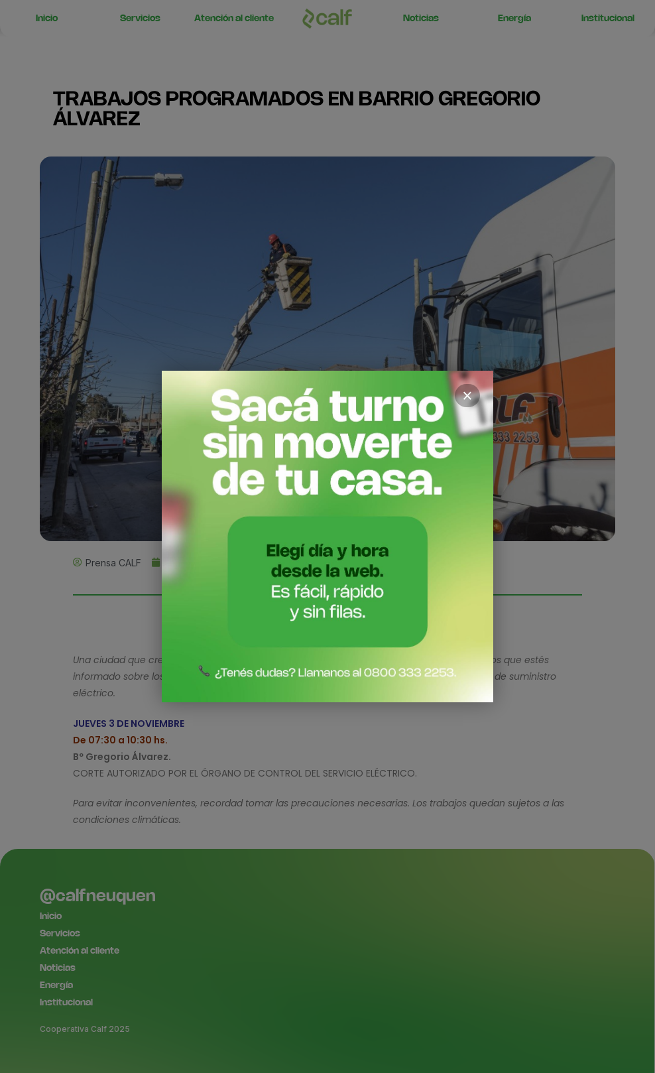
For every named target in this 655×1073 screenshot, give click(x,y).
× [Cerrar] (467, 396)
